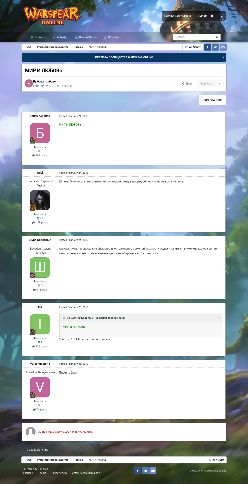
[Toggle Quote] (69, 323)
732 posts (46, 352)
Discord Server (88, 42)
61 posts (46, 295)
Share (180, 89)
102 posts (46, 161)
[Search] (183, 42)
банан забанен (56, 86)
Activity (61, 42)
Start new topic (207, 105)
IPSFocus (49, 474)
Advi (46, 178)
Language (34, 478)
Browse (39, 42)
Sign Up (197, 18)
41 (46, 224)
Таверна (74, 91)
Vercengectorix (46, 369)
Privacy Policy (65, 478)
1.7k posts (46, 228)
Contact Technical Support (91, 478)
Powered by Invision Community (202, 476)
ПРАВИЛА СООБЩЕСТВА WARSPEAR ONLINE (124, 62)
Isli (46, 312)
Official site (114, 42)
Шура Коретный (46, 245)
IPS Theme (33, 474)
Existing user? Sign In (174, 18)
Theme (49, 478)
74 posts (46, 415)
